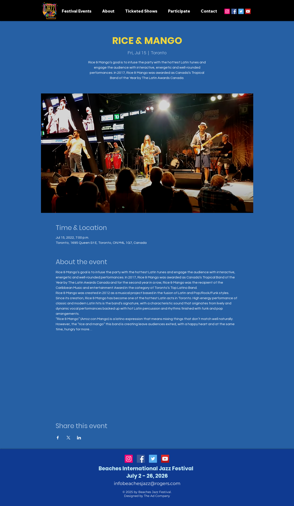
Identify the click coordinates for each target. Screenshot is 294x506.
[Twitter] (241, 11)
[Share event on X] (68, 437)
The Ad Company (157, 496)
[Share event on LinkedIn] (79, 437)
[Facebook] (234, 11)
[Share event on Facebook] (58, 437)
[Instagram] (227, 11)
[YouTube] (248, 11)
